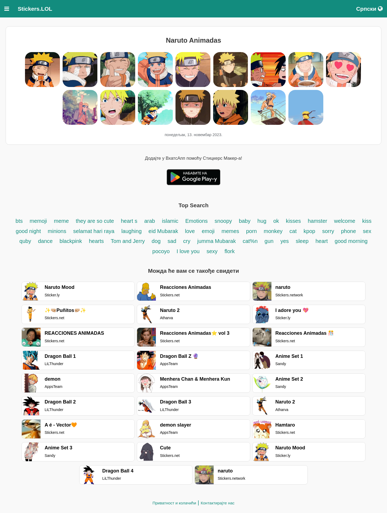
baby (244, 221)
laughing (132, 231)
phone (348, 231)
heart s (129, 221)
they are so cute (96, 221)
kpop (309, 231)
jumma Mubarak (217, 241)
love (190, 231)
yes (284, 241)
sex (367, 231)
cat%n (250, 241)
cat (293, 231)
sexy (211, 251)
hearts (96, 241)
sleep (302, 241)
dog (156, 241)
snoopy (224, 221)
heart (322, 241)
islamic (170, 221)
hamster (318, 221)
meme (61, 221)
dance (46, 241)
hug (261, 221)
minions (57, 231)
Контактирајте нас (218, 503)
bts (19, 221)
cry (187, 241)
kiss (366, 221)
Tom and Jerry (128, 241)
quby (25, 241)
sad (172, 241)
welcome (344, 221)
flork (229, 251)
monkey (273, 231)
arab (149, 221)
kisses (293, 221)
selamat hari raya (93, 231)
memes (230, 231)
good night (29, 231)
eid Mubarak (164, 231)
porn (252, 231)
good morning (351, 241)
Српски (369, 9)
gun (268, 241)
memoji (38, 221)
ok (276, 221)
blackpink (71, 241)
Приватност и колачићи (174, 503)
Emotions (196, 221)
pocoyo (161, 251)
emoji (208, 231)
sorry (328, 231)
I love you (188, 251)
